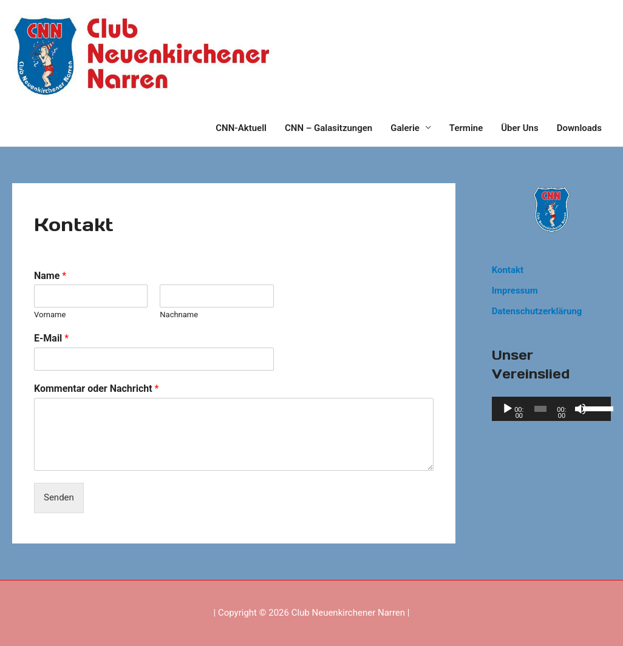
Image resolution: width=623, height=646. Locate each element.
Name (50, 275)
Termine (466, 128)
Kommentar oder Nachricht (96, 388)
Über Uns (519, 128)
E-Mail (51, 338)
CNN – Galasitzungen (328, 128)
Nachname (179, 314)
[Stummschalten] (580, 409)
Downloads (579, 128)
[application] (551, 409)
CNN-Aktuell (241, 128)
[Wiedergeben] (508, 409)
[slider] (540, 409)
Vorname (50, 314)
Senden (59, 497)
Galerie (405, 128)
